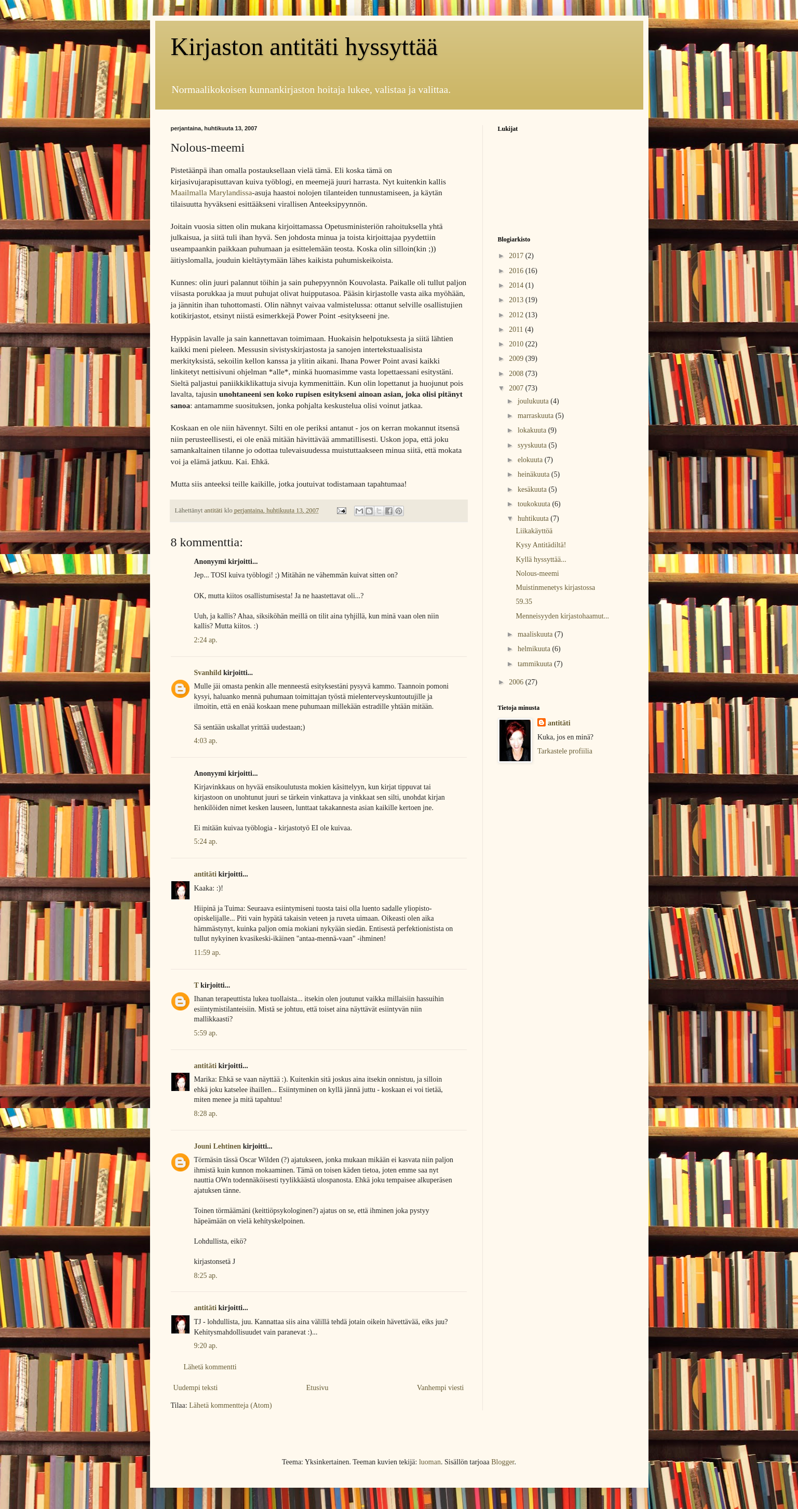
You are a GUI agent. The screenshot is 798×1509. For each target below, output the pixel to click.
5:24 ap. (206, 841)
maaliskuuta (536, 634)
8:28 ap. (206, 1113)
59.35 (524, 601)
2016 (517, 271)
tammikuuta (536, 664)
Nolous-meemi (537, 573)
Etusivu (317, 1388)
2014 (517, 285)
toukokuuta (535, 504)
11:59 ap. (207, 952)
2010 (517, 344)
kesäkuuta (533, 489)
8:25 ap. (206, 1275)
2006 (517, 682)
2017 (517, 256)
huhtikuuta (534, 518)
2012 (517, 315)
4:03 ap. (206, 741)
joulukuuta (534, 401)
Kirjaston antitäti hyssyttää (304, 46)
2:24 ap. (206, 640)
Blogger (502, 1462)
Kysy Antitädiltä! (541, 545)
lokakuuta (533, 430)
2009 (517, 358)
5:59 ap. (206, 1033)
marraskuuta (537, 416)
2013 (517, 300)
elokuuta (531, 460)
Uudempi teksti (195, 1388)
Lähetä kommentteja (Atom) (230, 1405)
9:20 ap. (206, 1346)
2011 (517, 329)
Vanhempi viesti (440, 1388)
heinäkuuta (534, 474)
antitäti (205, 874)
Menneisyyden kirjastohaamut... (562, 616)
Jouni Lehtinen (217, 1146)
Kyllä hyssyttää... (541, 559)
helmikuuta (535, 649)
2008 (517, 374)
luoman (430, 1462)
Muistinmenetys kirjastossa (555, 587)
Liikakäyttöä (534, 531)
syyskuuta (533, 445)
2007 (517, 388)
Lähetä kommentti (210, 1367)
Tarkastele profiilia (564, 751)
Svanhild (208, 673)
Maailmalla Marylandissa (211, 192)
